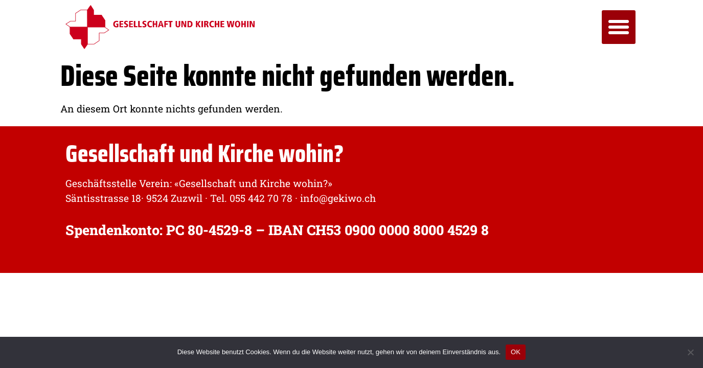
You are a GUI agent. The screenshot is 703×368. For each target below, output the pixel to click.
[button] (619, 27)
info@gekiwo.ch (337, 198)
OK (515, 352)
